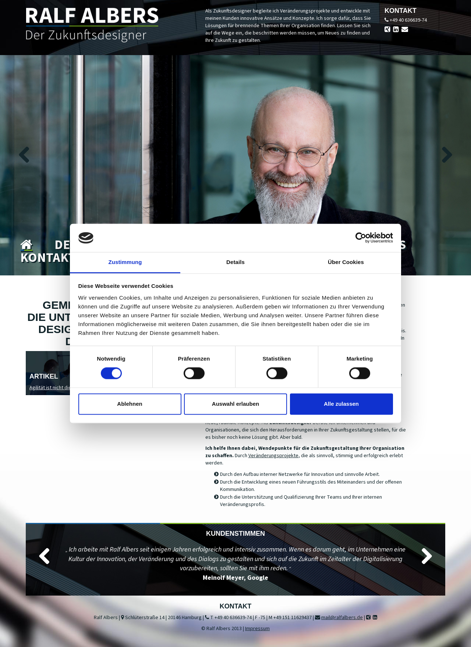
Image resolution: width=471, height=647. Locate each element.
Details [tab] (235, 262)
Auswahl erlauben (235, 404)
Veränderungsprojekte (273, 455)
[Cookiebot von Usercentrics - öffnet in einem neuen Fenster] (361, 237)
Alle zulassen (341, 404)
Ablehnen (129, 404)
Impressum (257, 628)
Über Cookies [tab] (346, 262)
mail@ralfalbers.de (342, 617)
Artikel (43, 376)
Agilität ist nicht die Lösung (58, 387)
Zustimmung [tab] (125, 262)
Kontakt (47, 258)
